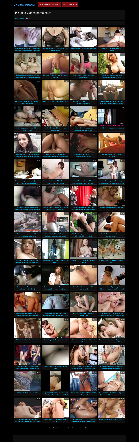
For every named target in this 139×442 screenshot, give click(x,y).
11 (81, 427)
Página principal (19, 18)
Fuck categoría (70, 4)
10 (76, 427)
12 (86, 427)
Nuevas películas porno (49, 4)
